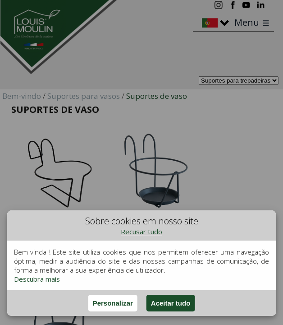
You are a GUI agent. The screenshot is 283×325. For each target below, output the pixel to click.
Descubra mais (37, 278)
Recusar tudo (141, 231)
